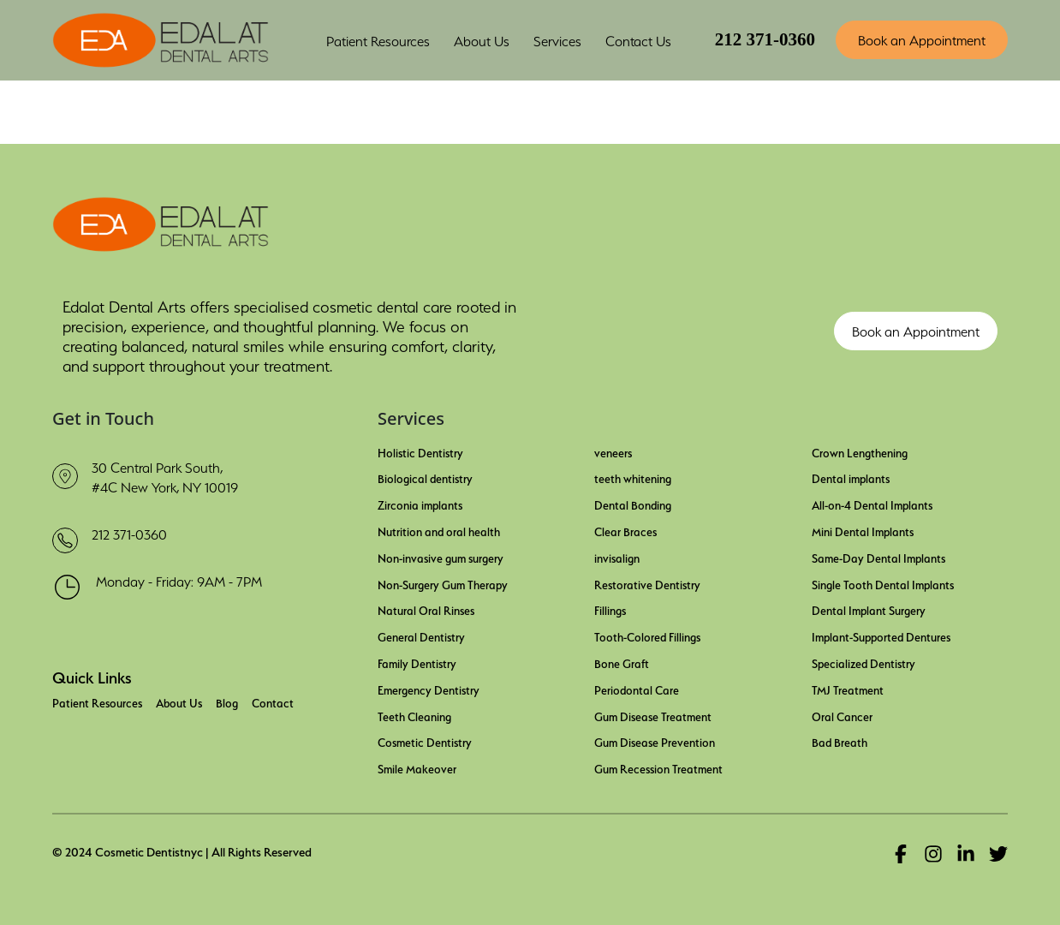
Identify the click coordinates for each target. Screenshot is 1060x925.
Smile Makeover (417, 767)
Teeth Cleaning (414, 715)
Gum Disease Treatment (653, 715)
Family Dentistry (417, 662)
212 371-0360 (765, 39)
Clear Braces (625, 530)
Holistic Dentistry (420, 451)
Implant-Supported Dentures (881, 635)
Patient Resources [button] (378, 39)
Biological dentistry (425, 477)
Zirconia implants (420, 503)
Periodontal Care (636, 688)
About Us (179, 701)
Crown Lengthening (860, 451)
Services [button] (557, 39)
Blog (227, 701)
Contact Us (638, 39)
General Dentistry (421, 635)
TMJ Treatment (848, 688)
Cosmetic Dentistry (425, 741)
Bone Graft (621, 662)
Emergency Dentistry (428, 688)
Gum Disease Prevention (654, 741)
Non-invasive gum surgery (440, 556)
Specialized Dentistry (863, 662)
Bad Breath (839, 741)
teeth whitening (632, 477)
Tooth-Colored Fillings (647, 635)
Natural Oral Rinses (426, 609)
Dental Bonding (632, 503)
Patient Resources (97, 701)
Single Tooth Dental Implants (883, 583)
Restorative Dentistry (647, 583)
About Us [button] (481, 39)
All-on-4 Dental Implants (872, 503)
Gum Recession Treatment (658, 767)
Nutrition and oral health (439, 530)
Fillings (610, 609)
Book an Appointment (922, 38)
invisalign (617, 556)
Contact (273, 701)
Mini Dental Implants (863, 530)
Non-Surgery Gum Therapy (443, 583)
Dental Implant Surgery (869, 609)
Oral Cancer (842, 715)
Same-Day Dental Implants (878, 556)
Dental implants (851, 477)
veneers (613, 451)
